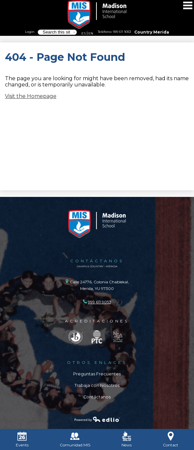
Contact (170, 439)
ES (83, 33)
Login (29, 32)
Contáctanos (97, 396)
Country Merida (151, 32)
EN (90, 33)
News (126, 439)
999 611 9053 (122, 32)
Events (22, 439)
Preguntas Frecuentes (97, 373)
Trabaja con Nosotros (97, 385)
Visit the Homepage (30, 96)
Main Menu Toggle (187, 5)
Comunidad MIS (75, 439)
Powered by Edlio (97, 419)
